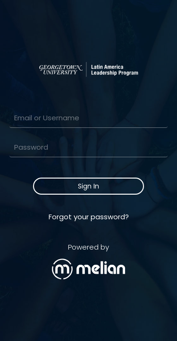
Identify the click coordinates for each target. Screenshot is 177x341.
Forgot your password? (89, 217)
